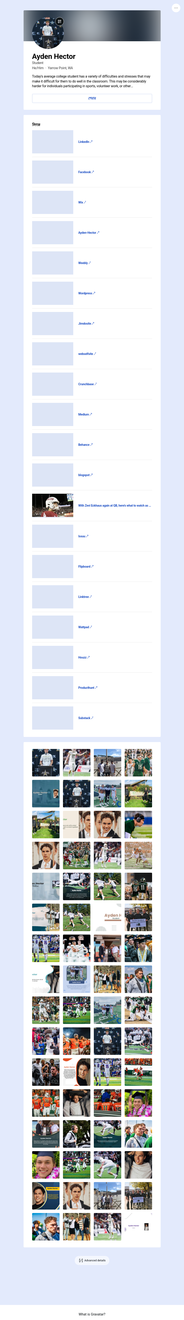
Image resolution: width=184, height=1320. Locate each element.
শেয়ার (92, 98)
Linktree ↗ (85, 597)
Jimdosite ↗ (86, 323)
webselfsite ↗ (87, 354)
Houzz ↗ (84, 657)
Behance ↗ (85, 444)
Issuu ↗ (83, 536)
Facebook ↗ (86, 172)
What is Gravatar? (92, 1314)
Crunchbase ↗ (87, 384)
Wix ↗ (82, 202)
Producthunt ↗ (87, 687)
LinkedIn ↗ (85, 142)
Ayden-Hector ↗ (88, 232)
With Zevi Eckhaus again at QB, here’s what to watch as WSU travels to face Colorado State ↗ (115, 505)
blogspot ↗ (85, 475)
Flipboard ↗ (85, 566)
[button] (46, 762)
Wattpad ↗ (85, 627)
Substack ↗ (85, 718)
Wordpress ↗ (86, 293)
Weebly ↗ (84, 263)
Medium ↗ (85, 414)
